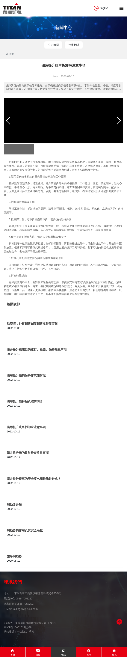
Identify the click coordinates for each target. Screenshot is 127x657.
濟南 (31, 631)
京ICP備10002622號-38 (17, 627)
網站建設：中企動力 (15, 631)
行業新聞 (73, 44)
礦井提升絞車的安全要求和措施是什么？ (34, 478)
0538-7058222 (24, 598)
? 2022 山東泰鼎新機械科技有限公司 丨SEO (29, 623)
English (100, 8)
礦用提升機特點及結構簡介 (25, 401)
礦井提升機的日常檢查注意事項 (28, 452)
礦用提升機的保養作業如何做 (26, 375)
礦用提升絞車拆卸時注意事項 (26, 427)
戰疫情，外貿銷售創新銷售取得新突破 (32, 323)
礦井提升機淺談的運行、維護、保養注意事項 (37, 349)
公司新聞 (53, 44)
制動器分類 (14, 504)
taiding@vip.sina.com (25, 609)
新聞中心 (63, 27)
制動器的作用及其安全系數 (25, 530)
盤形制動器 (14, 556)
